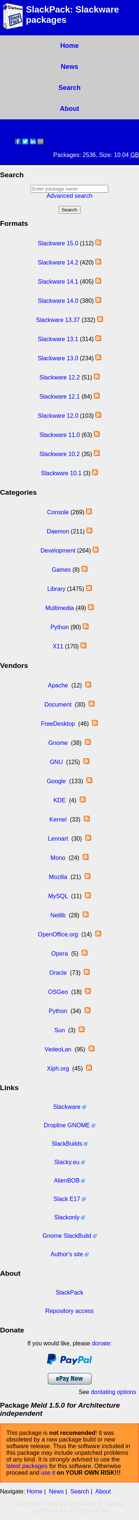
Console (58, 512)
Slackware (66, 1107)
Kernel (57, 819)
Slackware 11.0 (59, 435)
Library (56, 589)
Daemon (58, 531)
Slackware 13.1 (58, 339)
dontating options (113, 1392)
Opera (60, 953)
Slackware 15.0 (58, 243)
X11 (58, 646)
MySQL (58, 896)
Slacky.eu (66, 1162)
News (69, 66)
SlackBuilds (67, 1144)
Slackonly (66, 1217)
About (69, 108)
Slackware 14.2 (58, 262)
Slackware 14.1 (58, 282)
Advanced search (70, 196)
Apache (58, 685)
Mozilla (58, 877)
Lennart (58, 839)
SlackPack (69, 1292)
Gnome (57, 743)
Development (57, 550)
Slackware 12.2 (59, 377)
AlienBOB (67, 1180)
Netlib (58, 915)
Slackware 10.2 (59, 454)
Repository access (69, 1311)
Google (56, 781)
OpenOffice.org (58, 934)
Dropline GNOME (67, 1125)
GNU (56, 762)
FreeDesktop (58, 724)
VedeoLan (57, 1049)
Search (69, 87)
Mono (57, 858)
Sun (59, 1030)
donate (101, 1343)
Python (59, 627)
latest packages (26, 1466)
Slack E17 (66, 1199)
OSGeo (58, 992)
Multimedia (59, 608)
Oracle (58, 973)
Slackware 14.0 (58, 301)
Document (58, 704)
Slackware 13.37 (58, 320)
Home (69, 45)
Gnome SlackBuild (66, 1236)
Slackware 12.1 (59, 396)
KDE (59, 800)
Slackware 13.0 (58, 358)
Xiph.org (58, 1068)
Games (61, 570)
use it (48, 1473)
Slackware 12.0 (58, 416)
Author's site (67, 1254)
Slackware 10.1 (61, 473)
